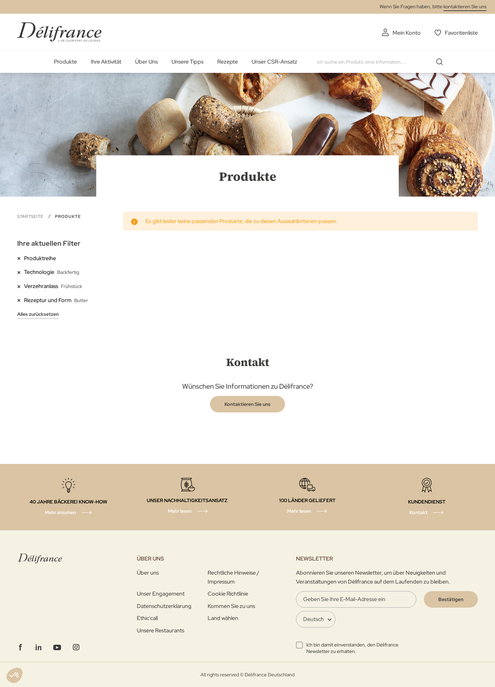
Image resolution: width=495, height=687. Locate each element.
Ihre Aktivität (106, 61)
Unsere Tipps (188, 61)
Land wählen (223, 618)
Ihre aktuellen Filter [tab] (48, 243)
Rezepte (227, 61)
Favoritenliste (461, 32)
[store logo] (59, 31)
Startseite (31, 216)
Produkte (65, 61)
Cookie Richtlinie (228, 593)
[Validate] (451, 599)
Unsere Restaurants (160, 630)
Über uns (148, 572)
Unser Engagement (161, 593)
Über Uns (146, 61)
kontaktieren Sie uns (464, 6)
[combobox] (382, 62)
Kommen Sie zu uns (231, 606)
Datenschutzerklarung (164, 606)
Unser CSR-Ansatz (274, 61)
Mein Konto (407, 32)
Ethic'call (147, 618)
